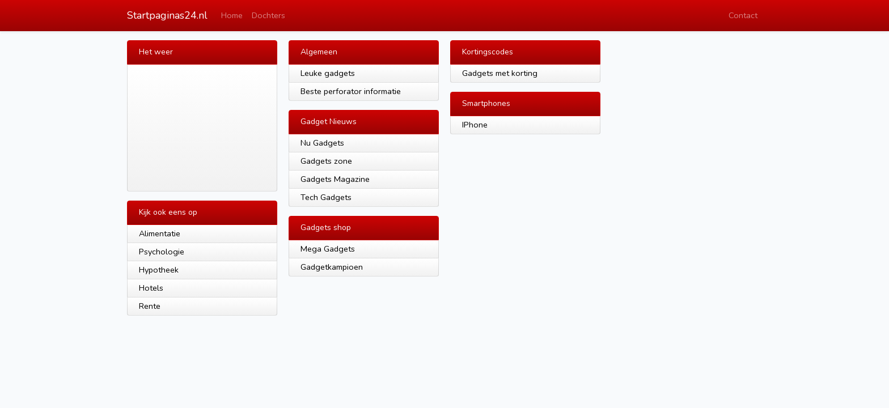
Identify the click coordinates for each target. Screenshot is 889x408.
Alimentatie (159, 233)
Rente (149, 306)
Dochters (268, 15)
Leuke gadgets (327, 73)
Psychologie (161, 251)
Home (232, 15)
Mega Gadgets (327, 248)
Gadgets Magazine (335, 179)
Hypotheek (159, 269)
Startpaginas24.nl (167, 15)
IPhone (475, 124)
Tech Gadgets (326, 197)
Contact (743, 15)
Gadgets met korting (499, 73)
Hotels (151, 288)
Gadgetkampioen (331, 267)
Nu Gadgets (322, 142)
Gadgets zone (326, 161)
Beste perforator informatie (350, 91)
